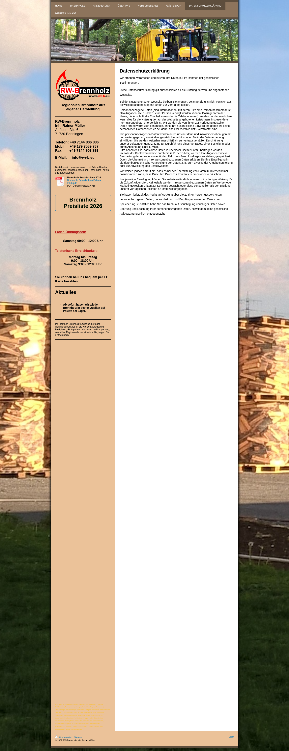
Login (231, 737)
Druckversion (64, 737)
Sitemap (78, 737)
